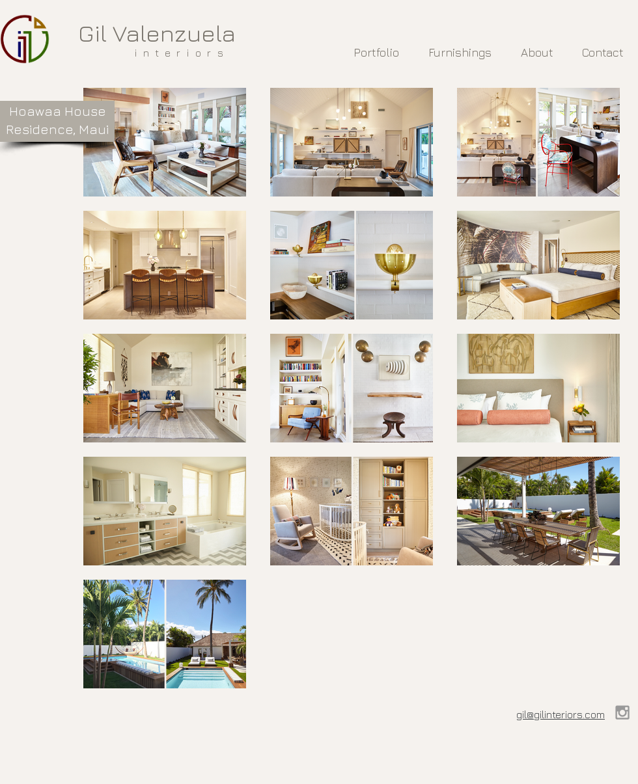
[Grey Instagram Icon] (622, 712)
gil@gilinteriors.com (560, 714)
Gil (92, 33)
